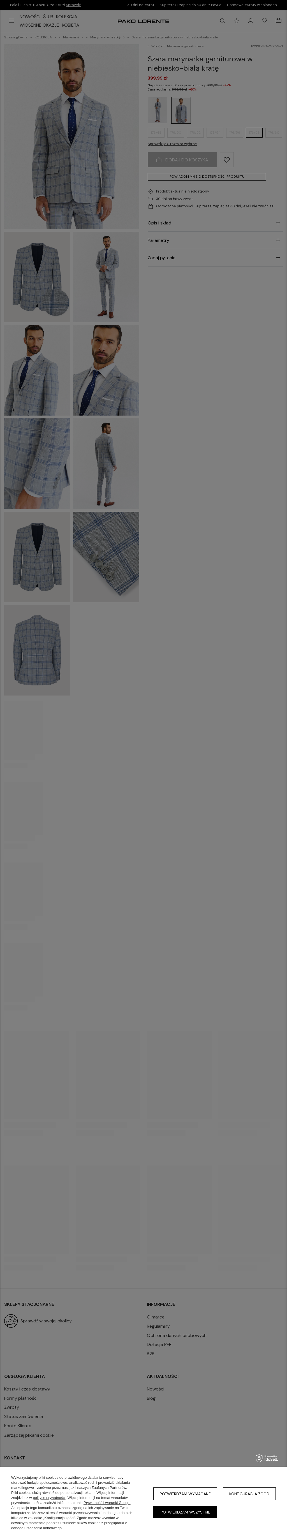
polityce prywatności (49, 1498)
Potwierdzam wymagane (185, 1493)
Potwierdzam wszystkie (185, 1512)
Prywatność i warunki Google (107, 1503)
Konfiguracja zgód (249, 1493)
